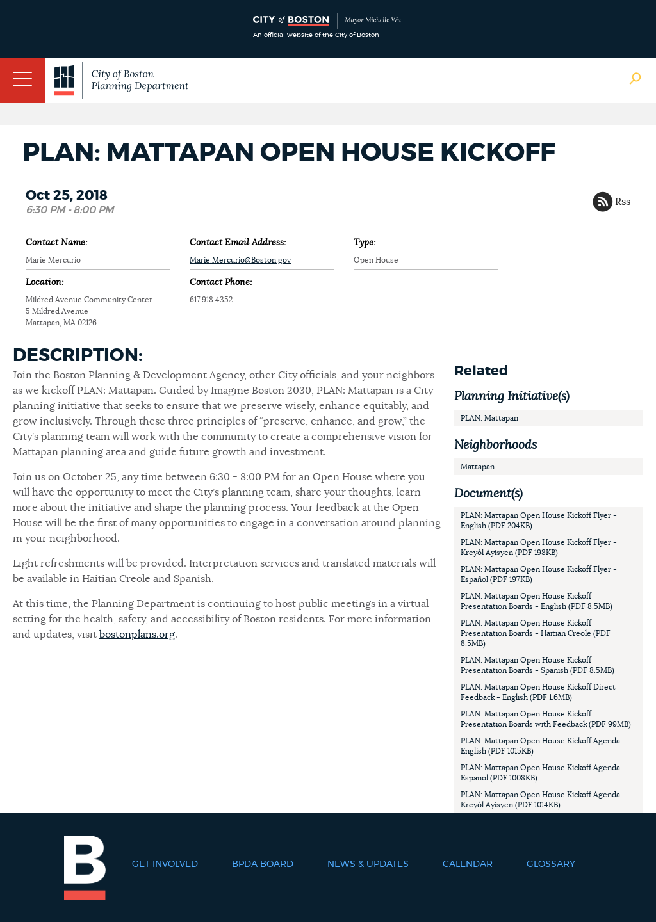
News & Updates (368, 864)
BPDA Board (262, 864)
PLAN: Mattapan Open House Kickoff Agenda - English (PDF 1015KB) (543, 746)
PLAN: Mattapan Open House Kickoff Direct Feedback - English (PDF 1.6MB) (538, 692)
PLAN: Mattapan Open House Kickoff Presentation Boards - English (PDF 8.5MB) (536, 601)
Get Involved (165, 864)
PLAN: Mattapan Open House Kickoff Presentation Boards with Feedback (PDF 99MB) (546, 719)
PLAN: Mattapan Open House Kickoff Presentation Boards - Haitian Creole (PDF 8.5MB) (536, 633)
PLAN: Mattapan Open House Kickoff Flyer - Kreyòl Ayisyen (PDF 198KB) (539, 547)
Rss (622, 202)
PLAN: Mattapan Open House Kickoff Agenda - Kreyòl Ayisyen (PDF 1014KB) (543, 800)
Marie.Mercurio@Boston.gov (240, 260)
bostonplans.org (137, 634)
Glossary (551, 864)
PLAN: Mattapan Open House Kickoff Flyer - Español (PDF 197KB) (539, 574)
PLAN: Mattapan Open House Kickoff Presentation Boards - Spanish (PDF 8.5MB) (537, 665)
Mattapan (478, 467)
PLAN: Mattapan (489, 418)
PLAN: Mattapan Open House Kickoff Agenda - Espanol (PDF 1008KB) (543, 773)
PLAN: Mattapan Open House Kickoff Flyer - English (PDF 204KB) (539, 521)
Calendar (468, 864)
